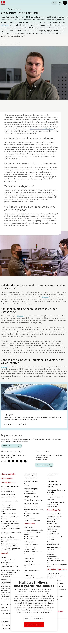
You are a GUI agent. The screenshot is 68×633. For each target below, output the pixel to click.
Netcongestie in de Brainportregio (33, 578)
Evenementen (6, 478)
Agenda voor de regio (54, 573)
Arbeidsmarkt (28, 528)
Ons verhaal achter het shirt (8, 513)
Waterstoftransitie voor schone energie (9, 567)
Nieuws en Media (8, 474)
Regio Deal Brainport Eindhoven (54, 548)
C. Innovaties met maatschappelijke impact (57, 565)
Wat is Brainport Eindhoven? (10, 486)
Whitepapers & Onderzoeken (55, 497)
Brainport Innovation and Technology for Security (31, 474)
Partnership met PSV (8, 494)
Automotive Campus (29, 518)
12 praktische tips (52, 529)
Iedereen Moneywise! (7, 505)
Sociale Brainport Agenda (54, 519)
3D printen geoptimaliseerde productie (31, 484)
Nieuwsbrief (50, 499)
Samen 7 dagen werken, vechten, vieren (10, 501)
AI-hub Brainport (28, 491)
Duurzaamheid (29, 575)
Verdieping (9, 9)
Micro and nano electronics (33, 500)
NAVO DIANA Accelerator (31, 478)
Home (2, 9)
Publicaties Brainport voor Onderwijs (56, 491)
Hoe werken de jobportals (31, 536)
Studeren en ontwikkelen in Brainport (10, 518)
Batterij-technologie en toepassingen (7, 563)
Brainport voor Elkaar (54, 514)
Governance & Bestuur (53, 544)
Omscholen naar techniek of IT (9, 546)
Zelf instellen (37, 619)
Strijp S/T (26, 516)
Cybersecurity (28, 568)
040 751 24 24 (10, 457)
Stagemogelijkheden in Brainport (10, 526)
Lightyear (5, 25)
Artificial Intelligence (31, 489)
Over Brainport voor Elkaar (54, 516)
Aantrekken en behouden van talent (33, 530)
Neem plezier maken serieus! (9, 521)
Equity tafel (27, 556)
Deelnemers (50, 539)
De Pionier (50, 494)
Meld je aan (6, 445)
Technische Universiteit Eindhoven (41, 129)
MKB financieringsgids (30, 549)
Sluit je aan (50, 542)
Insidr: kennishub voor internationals (53, 474)
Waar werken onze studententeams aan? (10, 529)
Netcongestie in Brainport (8, 560)
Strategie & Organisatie (57, 569)
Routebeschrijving (42, 465)
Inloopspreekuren (52, 531)
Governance (50, 552)
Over (26, 619)
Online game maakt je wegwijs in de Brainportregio (11, 533)
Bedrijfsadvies (29, 542)
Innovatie (5, 553)
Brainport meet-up (29, 553)
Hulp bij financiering (29, 547)
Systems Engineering (31, 503)
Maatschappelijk (54, 510)
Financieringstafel (29, 558)
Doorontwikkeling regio (7, 491)
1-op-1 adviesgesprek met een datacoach (32, 565)
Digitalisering (28, 561)
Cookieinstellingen (7, 628)
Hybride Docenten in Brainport (54, 486)
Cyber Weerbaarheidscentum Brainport (32, 571)
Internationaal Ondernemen (31, 544)
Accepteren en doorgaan (33, 625)
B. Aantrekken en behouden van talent (55, 561)
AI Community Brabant (30, 493)
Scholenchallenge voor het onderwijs (8, 497)
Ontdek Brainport (8, 482)
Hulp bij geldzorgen (53, 527)
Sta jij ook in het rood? (7, 507)
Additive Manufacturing (32, 481)
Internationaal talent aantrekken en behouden (33, 533)
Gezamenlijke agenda (7, 489)
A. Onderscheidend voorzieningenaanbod (53, 557)
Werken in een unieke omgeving (9, 543)
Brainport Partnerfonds (54, 537)
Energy (3, 557)
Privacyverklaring (7, 625)
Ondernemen (29, 524)
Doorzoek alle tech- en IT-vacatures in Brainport (11, 540)
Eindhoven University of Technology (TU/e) (33, 510)
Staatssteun (50, 554)
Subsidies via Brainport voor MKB (33, 551)
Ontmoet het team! (6, 576)
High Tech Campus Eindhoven (32, 520)
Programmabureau (52, 523)
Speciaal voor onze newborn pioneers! (8, 510)
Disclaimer (4, 622)
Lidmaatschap (51, 521)
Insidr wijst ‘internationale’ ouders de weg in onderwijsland (56, 504)
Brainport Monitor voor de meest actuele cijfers (56, 576)
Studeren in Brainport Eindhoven (10, 523)
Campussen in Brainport (32, 507)
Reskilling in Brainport (30, 539)
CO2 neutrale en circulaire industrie (10, 570)
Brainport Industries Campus (32, 513)
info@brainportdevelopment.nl (16, 455)
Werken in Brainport (7, 537)
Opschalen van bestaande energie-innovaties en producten (10, 573)
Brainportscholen (53, 481)
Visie (48, 478)
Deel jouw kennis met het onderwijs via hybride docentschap (10, 549)
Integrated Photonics (31, 497)
